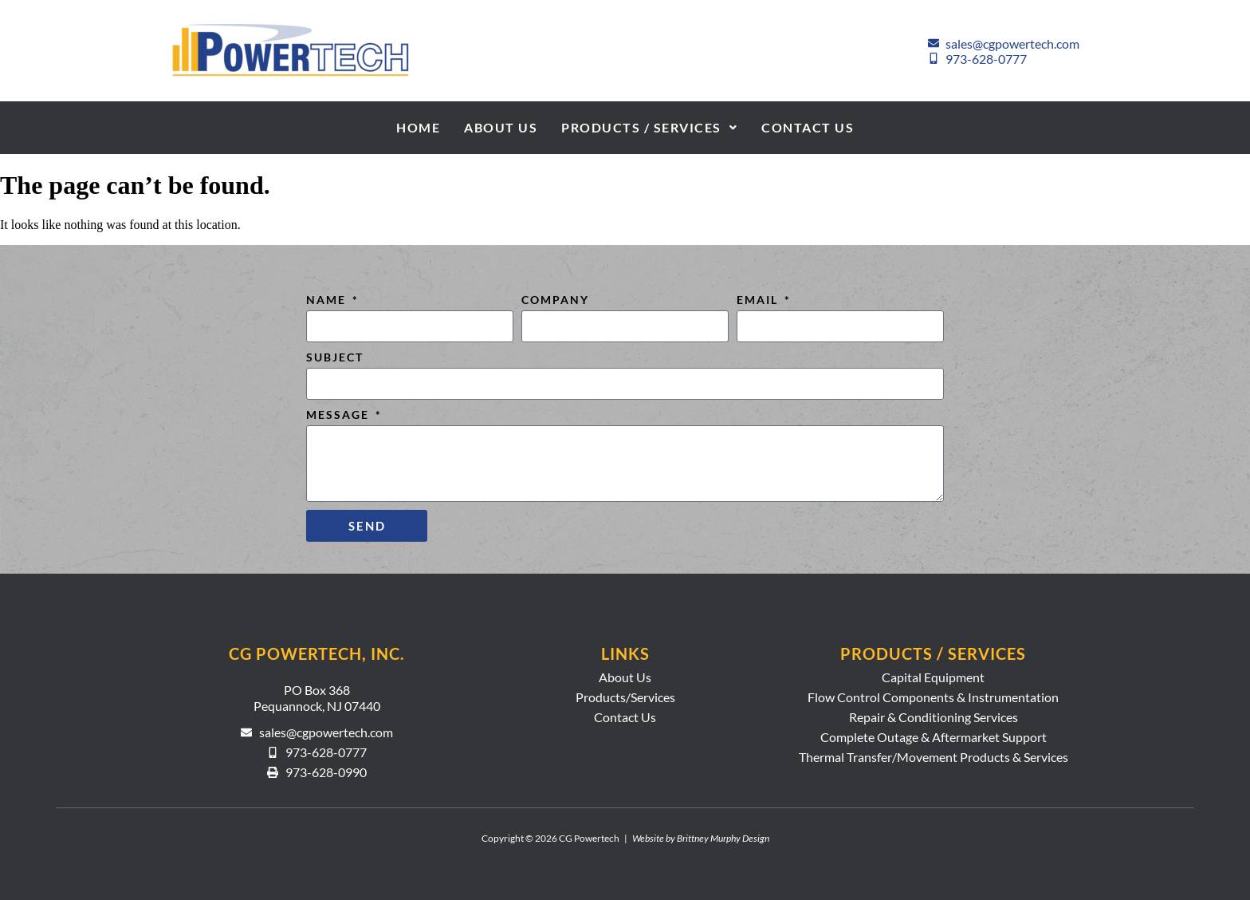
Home (418, 127)
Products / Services (649, 127)
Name (328, 299)
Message (339, 414)
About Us (500, 127)
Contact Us (807, 127)
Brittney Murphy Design (723, 838)
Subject (335, 357)
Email (759, 299)
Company (555, 299)
